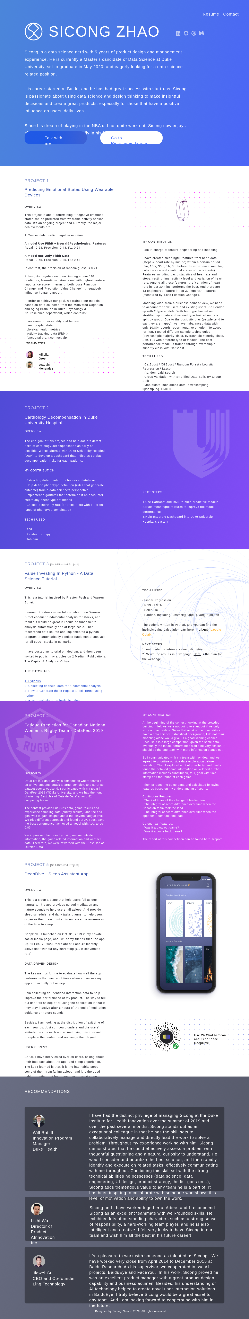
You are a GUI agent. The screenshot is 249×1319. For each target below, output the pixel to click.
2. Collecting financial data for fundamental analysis (63, 686)
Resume (211, 14)
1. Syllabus (33, 681)
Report (217, 839)
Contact (231, 14)
